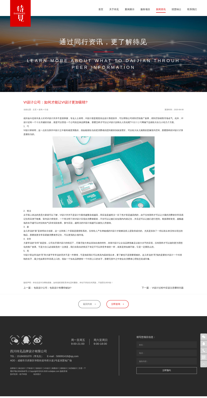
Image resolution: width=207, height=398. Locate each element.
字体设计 (30, 370)
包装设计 (38, 370)
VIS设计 (47, 370)
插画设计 (63, 370)
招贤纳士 (176, 9)
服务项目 (145, 9)
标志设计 (22, 370)
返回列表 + (88, 304)
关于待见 (114, 9)
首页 (100, 9)
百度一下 (82, 370)
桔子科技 (23, 376)
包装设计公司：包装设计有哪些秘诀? (53, 287)
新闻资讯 (161, 9)
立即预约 (166, 371)
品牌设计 (13, 370)
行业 (46, 109)
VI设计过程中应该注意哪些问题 (167, 287)
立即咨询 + (119, 304)
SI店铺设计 (73, 370)
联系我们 (192, 9)
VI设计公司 (136, 122)
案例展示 (129, 9)
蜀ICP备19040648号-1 (19, 373)
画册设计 (55, 370)
